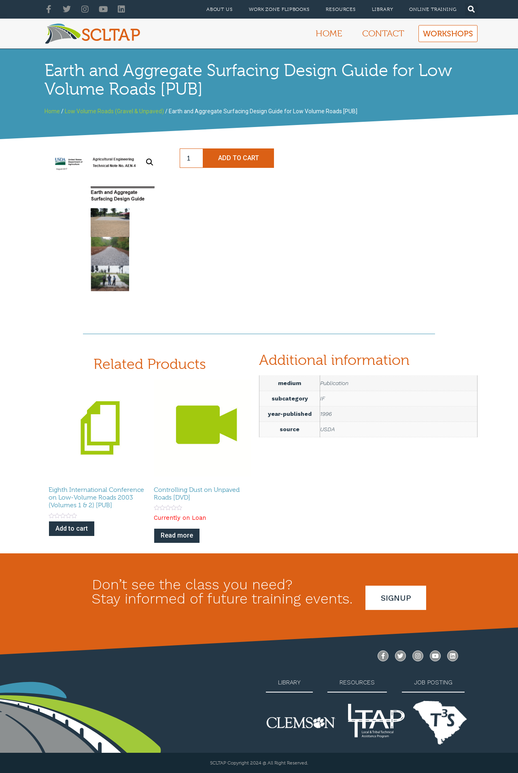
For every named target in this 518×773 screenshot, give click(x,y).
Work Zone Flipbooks (279, 9)
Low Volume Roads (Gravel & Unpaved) (114, 111)
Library (382, 9)
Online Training (433, 9)
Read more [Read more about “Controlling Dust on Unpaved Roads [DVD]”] (177, 535)
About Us (219, 9)
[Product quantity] (191, 158)
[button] (471, 9)
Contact (383, 33)
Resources (341, 9)
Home (329, 33)
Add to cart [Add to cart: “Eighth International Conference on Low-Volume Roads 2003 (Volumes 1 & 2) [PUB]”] (71, 528)
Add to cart (238, 158)
